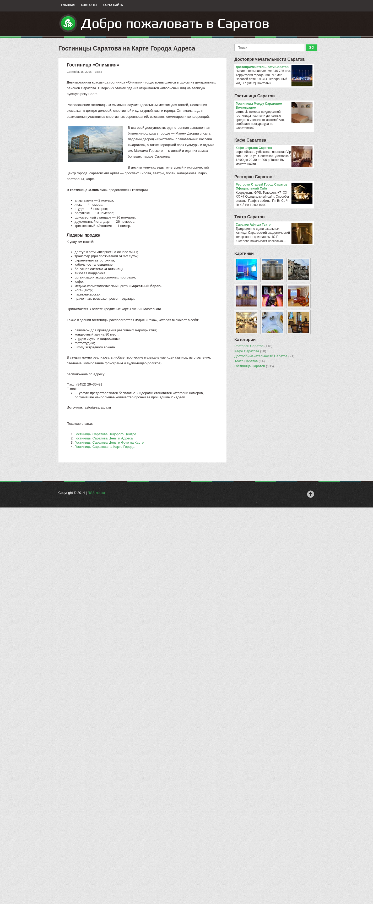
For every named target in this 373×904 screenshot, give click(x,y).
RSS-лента (96, 493)
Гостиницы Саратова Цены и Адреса (104, 438)
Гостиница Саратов (254, 96)
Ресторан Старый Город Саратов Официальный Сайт (274, 187)
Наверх (310, 494)
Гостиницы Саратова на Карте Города (104, 447)
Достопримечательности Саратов (269, 59)
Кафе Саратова (250, 140)
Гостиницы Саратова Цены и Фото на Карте (109, 442)
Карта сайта (113, 5)
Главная (68, 5)
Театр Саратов (249, 217)
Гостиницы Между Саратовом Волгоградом (274, 106)
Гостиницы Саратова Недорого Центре (105, 434)
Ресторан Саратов (253, 177)
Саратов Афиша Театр (274, 225)
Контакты (89, 5)
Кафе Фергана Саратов (274, 148)
